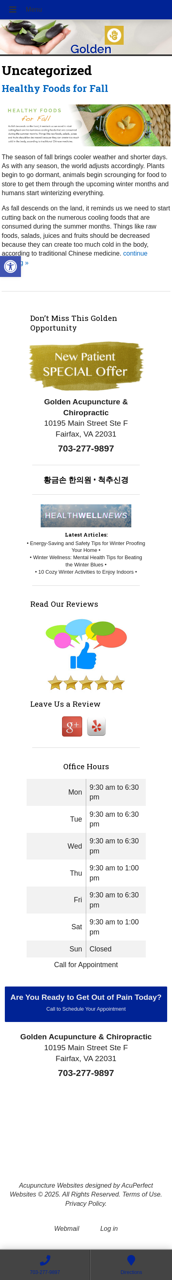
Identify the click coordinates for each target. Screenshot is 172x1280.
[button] (10, 266)
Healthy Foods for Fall (55, 88)
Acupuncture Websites (51, 1185)
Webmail (66, 1228)
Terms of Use (141, 1194)
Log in (109, 1228)
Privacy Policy (85, 1203)
